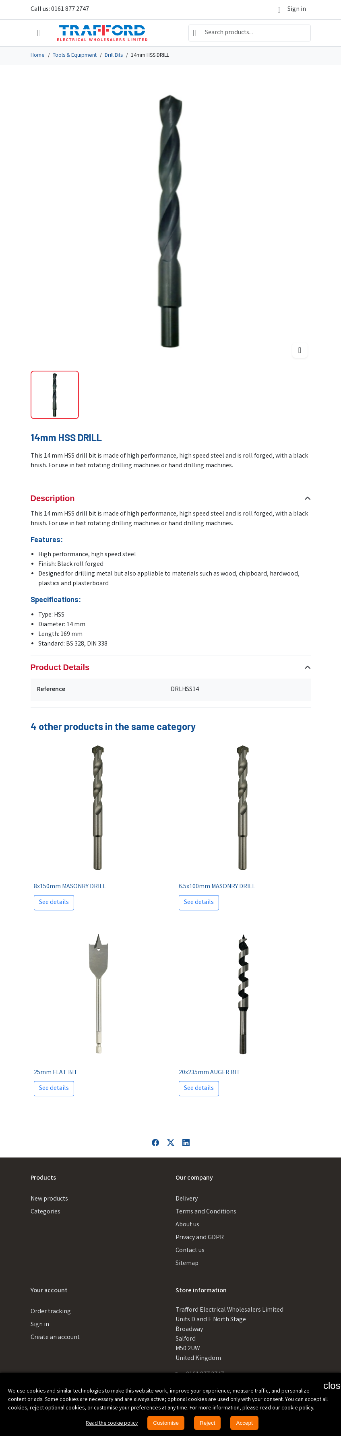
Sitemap (187, 1263)
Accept (246, 1422)
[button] (328, 1385)
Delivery (187, 1199)
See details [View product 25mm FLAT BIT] (54, 1088)
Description (53, 498)
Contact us (190, 1250)
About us (187, 1225)
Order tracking (51, 1311)
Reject (209, 1422)
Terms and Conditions (206, 1212)
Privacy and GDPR (200, 1237)
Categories (45, 1212)
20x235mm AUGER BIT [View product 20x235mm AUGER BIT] (209, 1072)
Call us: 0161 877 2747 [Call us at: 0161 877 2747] (60, 9)
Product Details (60, 667)
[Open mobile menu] (39, 33)
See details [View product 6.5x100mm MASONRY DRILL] (199, 902)
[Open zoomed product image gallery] (300, 350)
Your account (49, 1291)
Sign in (40, 1324)
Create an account (55, 1337)
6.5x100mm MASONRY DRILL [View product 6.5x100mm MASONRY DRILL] (217, 886)
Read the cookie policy (111, 1423)
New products (49, 1199)
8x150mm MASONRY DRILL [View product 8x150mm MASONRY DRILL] (70, 886)
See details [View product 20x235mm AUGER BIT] (199, 1088)
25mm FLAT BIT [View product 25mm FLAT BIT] (56, 1072)
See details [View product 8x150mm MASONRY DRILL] (54, 902)
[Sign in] (292, 10)
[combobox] (249, 33)
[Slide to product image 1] (55, 395)
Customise (166, 1422)
